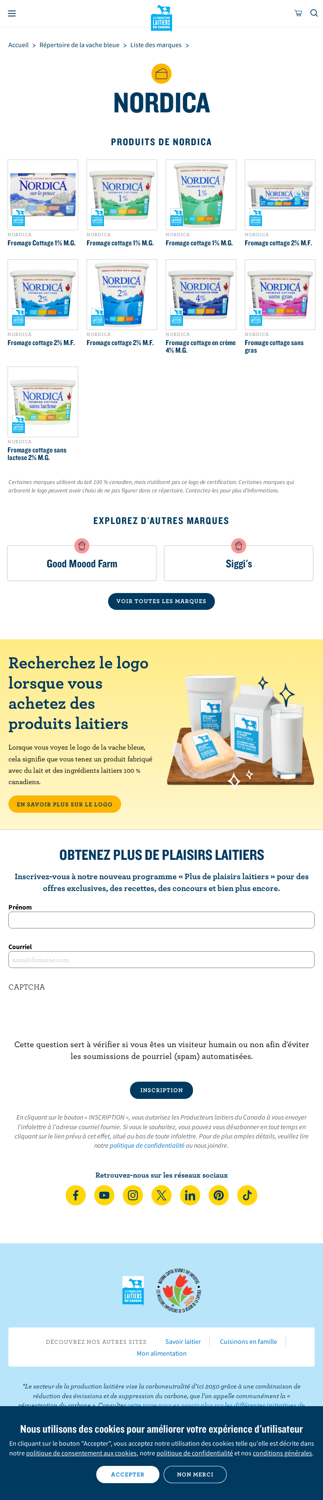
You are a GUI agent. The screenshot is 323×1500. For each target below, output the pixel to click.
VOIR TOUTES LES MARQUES (161, 601)
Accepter (128, 1474)
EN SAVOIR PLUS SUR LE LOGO (65, 804)
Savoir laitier (183, 1341)
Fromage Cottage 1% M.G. (42, 243)
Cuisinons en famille (248, 1341)
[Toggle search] (314, 13)
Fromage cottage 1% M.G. (120, 243)
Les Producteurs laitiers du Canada (161, 17)
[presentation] (161, 1021)
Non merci (195, 1474)
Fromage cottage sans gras (274, 346)
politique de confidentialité (147, 1145)
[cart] (298, 13)
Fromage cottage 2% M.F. (278, 243)
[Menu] (11, 13)
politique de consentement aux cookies (81, 1453)
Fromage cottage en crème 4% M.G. (201, 346)
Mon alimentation (162, 1353)
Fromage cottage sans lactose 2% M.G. (37, 453)
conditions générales (282, 1453)
